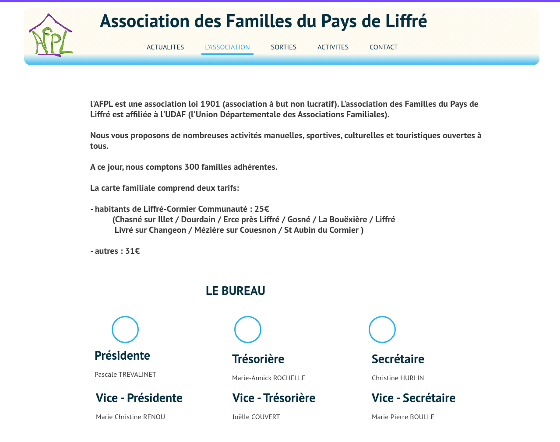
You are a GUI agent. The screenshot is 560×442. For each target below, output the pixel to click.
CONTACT (384, 46)
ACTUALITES (165, 46)
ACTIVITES (333, 46)
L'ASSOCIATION (227, 46)
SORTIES (284, 46)
